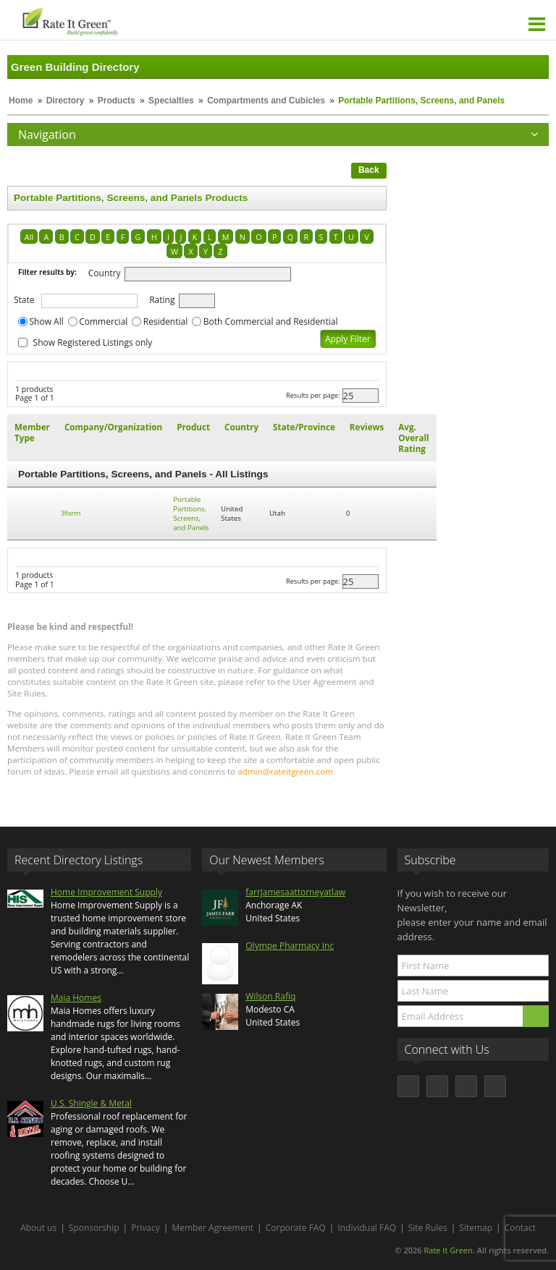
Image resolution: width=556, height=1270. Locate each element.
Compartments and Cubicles (266, 100)
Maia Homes (76, 998)
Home (21, 100)
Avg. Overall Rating (413, 438)
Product (193, 427)
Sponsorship (94, 1228)
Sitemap (475, 1228)
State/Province (304, 427)
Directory (65, 100)
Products (116, 100)
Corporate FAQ (296, 1228)
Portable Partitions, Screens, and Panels (191, 513)
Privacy (145, 1228)
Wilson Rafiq (270, 996)
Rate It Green (448, 1250)
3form (71, 513)
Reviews (367, 427)
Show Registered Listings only (93, 342)
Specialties (171, 100)
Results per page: (313, 395)
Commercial (103, 321)
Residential (165, 321)
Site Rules (427, 1228)
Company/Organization (113, 427)
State (24, 300)
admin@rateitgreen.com (285, 771)
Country (104, 273)
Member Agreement (212, 1228)
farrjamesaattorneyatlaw (295, 892)
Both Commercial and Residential (270, 321)
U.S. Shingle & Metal (91, 1103)
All (29, 236)
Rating (161, 300)
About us (38, 1228)
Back (368, 170)
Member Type (32, 432)
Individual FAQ (366, 1228)
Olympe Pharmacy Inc (289, 945)
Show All (47, 321)
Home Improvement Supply (106, 892)
